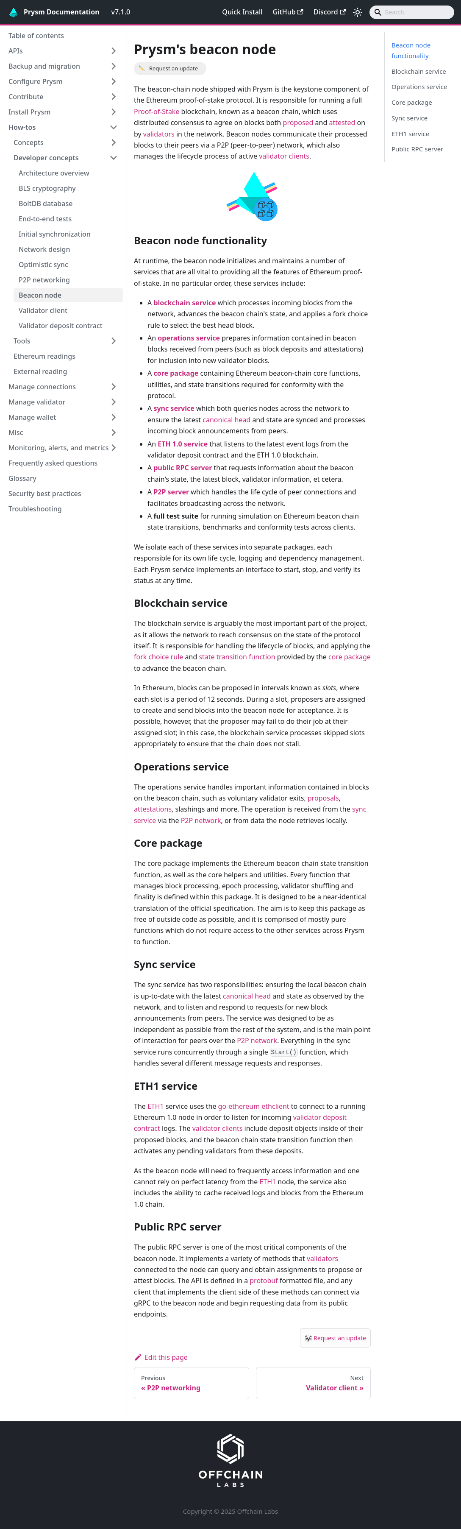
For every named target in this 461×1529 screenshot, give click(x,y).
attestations (153, 809)
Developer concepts (46, 157)
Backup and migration (44, 66)
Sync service (410, 118)
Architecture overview (54, 173)
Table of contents (36, 35)
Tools (22, 341)
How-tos (22, 127)
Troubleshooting (35, 508)
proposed (298, 122)
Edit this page (161, 1357)
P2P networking (44, 280)
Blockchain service (419, 71)
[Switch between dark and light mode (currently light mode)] (357, 12)
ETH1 (155, 1106)
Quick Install (242, 12)
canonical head (226, 419)
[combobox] (411, 12)
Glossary (22, 478)
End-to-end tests (45, 218)
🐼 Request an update (335, 1338)
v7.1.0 (121, 12)
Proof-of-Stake (156, 111)
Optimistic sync (43, 264)
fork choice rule (158, 656)
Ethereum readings (44, 356)
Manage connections (42, 386)
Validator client (43, 310)
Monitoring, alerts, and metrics (58, 447)
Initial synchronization (55, 234)
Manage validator (36, 402)
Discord (330, 12)
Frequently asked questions (52, 463)
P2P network (201, 820)
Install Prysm (29, 112)
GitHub (288, 12)
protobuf (264, 1280)
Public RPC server (417, 149)
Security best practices (44, 493)
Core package (412, 102)
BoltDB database (45, 203)
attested (342, 122)
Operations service (419, 86)
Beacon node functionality (411, 50)
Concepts (29, 142)
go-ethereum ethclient (253, 1106)
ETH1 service (410, 133)
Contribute (25, 96)
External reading (40, 371)
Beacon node (40, 295)
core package (349, 656)
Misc (15, 432)
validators (159, 134)
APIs (15, 51)
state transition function (237, 656)
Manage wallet (32, 417)
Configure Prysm (35, 81)
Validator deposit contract (61, 325)
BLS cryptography (47, 188)
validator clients (284, 156)
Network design (44, 249)
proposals (323, 798)
